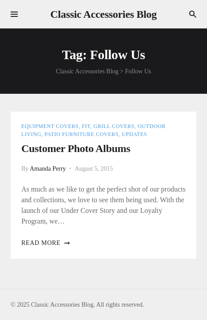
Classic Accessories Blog (103, 14)
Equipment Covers (50, 126)
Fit (86, 126)
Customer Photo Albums (75, 148)
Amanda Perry (48, 168)
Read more (46, 243)
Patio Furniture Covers (81, 134)
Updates (134, 134)
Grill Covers (113, 126)
